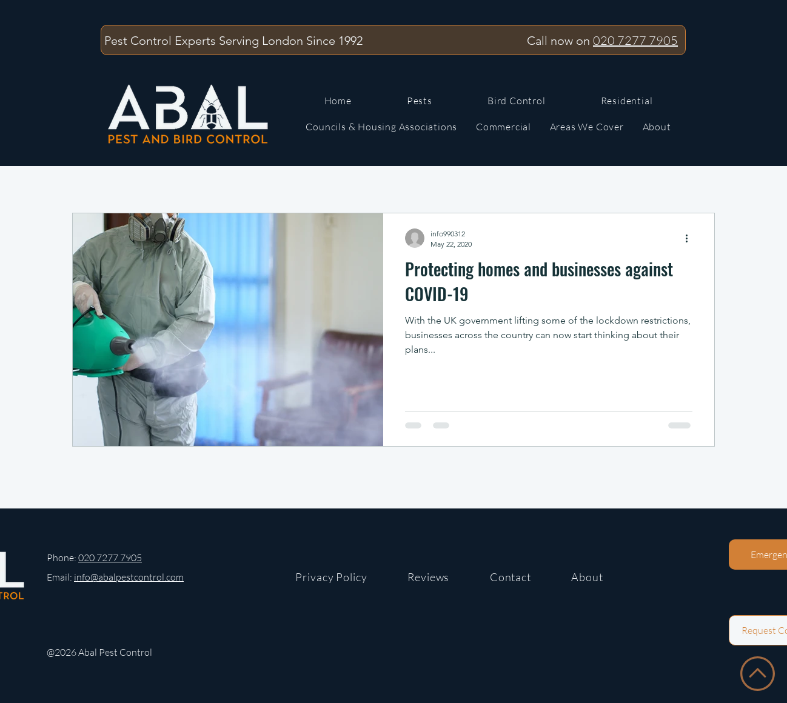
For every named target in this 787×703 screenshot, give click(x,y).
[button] (587, 127)
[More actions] (690, 238)
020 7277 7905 (635, 40)
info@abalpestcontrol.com (129, 577)
